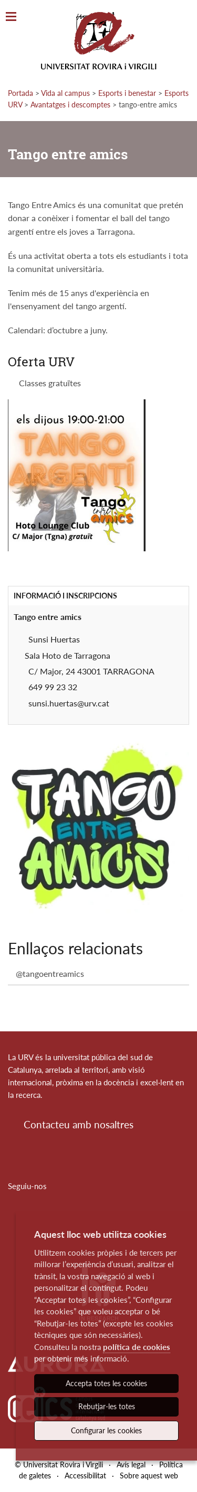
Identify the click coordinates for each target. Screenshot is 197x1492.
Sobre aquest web (149, 1475)
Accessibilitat (85, 1475)
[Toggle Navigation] (11, 17)
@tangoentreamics (50, 973)
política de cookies (136, 1347)
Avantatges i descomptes (70, 104)
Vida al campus (65, 93)
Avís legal (131, 1464)
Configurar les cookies (106, 1430)
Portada (20, 93)
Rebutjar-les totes (106, 1406)
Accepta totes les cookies (106, 1383)
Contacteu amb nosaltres (78, 1124)
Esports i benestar (127, 93)
